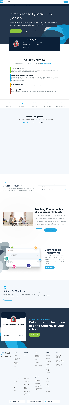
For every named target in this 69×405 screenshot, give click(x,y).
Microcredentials (59, 364)
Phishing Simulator (27, 122)
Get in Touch (34, 335)
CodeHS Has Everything (37, 377)
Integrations (37, 362)
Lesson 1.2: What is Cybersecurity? (52, 184)
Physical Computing (38, 388)
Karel (15, 390)
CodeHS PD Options (50, 230)
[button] (14, 2)
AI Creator (15, 364)
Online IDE (15, 355)
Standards (47, 364)
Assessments (37, 383)
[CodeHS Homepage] (5, 2)
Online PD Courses (59, 353)
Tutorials (47, 369)
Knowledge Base (27, 388)
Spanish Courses (49, 363)
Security (47, 390)
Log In (62, 1)
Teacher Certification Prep (60, 362)
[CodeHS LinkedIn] (5, 356)
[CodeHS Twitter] (9, 356)
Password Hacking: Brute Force (39, 122)
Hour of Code (48, 366)
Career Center (26, 393)
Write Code (37, 360)
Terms (47, 384)
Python (15, 382)
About (47, 378)
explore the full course (47, 63)
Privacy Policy (48, 386)
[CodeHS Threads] (10, 356)
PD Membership (59, 365)
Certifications (16, 360)
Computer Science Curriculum (17, 359)
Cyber (30, 5)
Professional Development (16, 363)
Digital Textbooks (49, 370)
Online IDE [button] (33, 1)
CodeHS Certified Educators (15, 401)
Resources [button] (39, 1)
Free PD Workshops (59, 360)
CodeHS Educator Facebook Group (34, 401)
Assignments (37, 353)
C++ (14, 387)
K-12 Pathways (48, 356)
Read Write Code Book (27, 387)
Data (36, 359)
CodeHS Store (48, 401)
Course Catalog (24, 5)
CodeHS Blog (26, 384)
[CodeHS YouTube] (7, 356)
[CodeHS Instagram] (3, 356)
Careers (47, 381)
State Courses (48, 361)
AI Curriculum (48, 373)
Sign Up (65, 1)
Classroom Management (37, 356)
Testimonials (26, 381)
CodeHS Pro (16, 356)
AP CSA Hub (48, 372)
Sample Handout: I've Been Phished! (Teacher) (52, 190)
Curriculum (17, 5)
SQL (14, 389)
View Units (39, 230)
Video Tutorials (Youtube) (52, 295)
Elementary (48, 360)
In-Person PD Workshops (58, 356)
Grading (36, 357)
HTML (15, 386)
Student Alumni (27, 394)
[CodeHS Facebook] (1, 356)
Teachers (26, 356)
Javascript (15, 381)
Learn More (49, 267)
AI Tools (36, 364)
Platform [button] (19, 1)
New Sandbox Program (17, 379)
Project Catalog (48, 355)
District (25, 353)
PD (57, 352)
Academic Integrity (38, 365)
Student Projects (27, 391)
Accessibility (48, 391)
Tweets (25, 383)
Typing (15, 366)
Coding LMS (16, 353)
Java (14, 384)
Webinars (26, 390)
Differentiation (37, 380)
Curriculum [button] (24, 1)
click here (32, 63)
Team (47, 380)
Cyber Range (16, 367)
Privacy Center (48, 383)
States (25, 380)
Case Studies (26, 378)
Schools (25, 355)
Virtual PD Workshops (58, 358)
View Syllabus (16, 31)
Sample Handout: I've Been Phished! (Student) (52, 187)
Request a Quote (56, 1)
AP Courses (48, 358)
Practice (47, 367)
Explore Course (29, 31)
